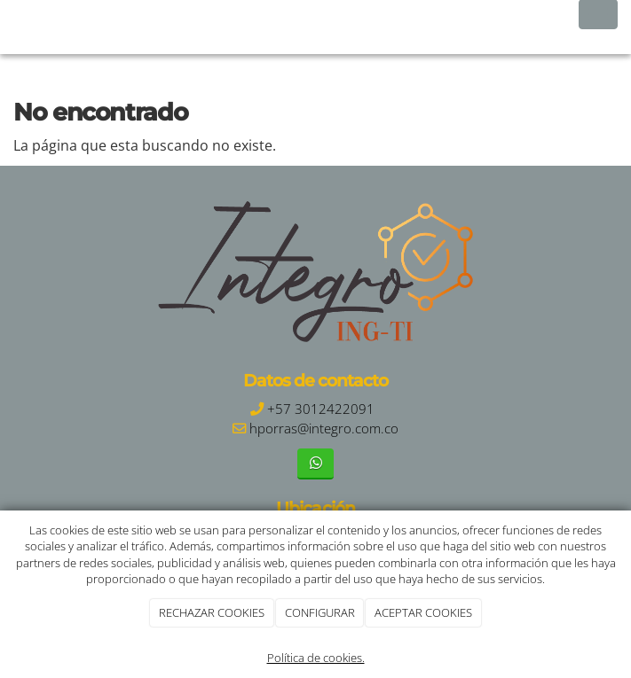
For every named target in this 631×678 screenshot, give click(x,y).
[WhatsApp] (315, 463)
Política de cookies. (316, 658)
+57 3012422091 (321, 409)
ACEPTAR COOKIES (423, 612)
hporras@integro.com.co (323, 428)
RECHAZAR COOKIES (211, 612)
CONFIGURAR (320, 612)
